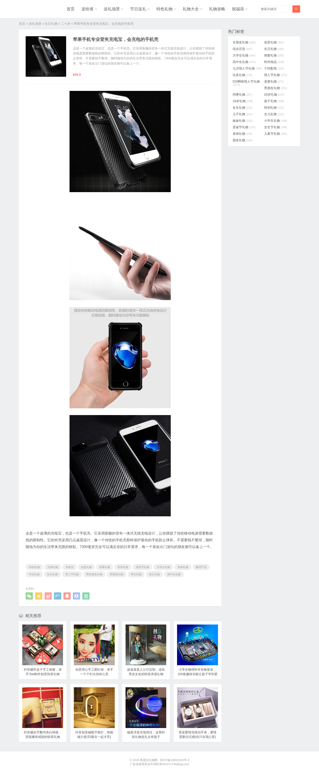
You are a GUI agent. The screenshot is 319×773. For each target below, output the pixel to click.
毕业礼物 (34, 574)
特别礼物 (274, 107)
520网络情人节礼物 (246, 83)
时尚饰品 (274, 61)
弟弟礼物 (182, 567)
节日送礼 (138, 9)
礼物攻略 (217, 9)
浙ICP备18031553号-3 (174, 760)
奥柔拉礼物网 (148, 760)
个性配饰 (274, 68)
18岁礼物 (243, 101)
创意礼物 (86, 567)
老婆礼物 (274, 81)
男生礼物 (136, 574)
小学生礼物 (275, 120)
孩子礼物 (274, 101)
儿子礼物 (242, 114)
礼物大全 (191, 9)
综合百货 (242, 48)
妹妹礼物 (242, 120)
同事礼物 (104, 567)
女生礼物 (242, 107)
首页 (71, 9)
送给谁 (87, 9)
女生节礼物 (275, 127)
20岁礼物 (34, 567)
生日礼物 (51, 23)
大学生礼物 (163, 567)
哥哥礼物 (122, 567)
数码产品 (201, 567)
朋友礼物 (242, 140)
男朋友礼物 (116, 574)
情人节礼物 (275, 74)
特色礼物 (164, 9)
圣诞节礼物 (142, 567)
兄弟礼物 (52, 567)
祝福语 (238, 9)
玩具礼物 (242, 74)
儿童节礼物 (275, 133)
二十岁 (65, 23)
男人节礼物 (72, 574)
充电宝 (69, 567)
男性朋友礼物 (94, 574)
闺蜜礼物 (274, 55)
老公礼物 (154, 574)
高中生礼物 (174, 574)
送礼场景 (112, 9)
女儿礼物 (274, 114)
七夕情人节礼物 (247, 68)
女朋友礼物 (244, 42)
